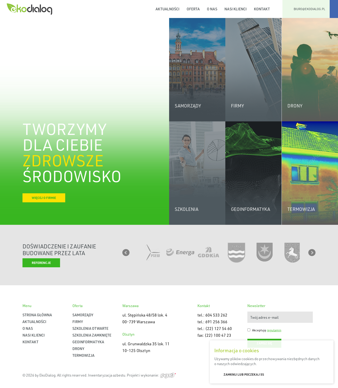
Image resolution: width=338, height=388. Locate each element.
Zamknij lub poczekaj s (244, 374)
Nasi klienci (235, 9)
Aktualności (167, 9)
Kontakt (262, 9)
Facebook (334, 9)
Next (312, 252)
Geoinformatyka (88, 341)
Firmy (77, 321)
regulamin (274, 330)
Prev (126, 252)
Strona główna (146, 9)
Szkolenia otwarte (90, 328)
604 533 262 (216, 315)
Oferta (193, 9)
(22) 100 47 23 (218, 335)
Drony (78, 348)
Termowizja (83, 355)
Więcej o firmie (44, 198)
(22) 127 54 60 (218, 328)
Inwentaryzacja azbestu (106, 375)
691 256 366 (216, 321)
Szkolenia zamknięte (91, 335)
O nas (212, 9)
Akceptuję (266, 330)
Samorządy (82, 314)
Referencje (41, 263)
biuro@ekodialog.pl (309, 9)
